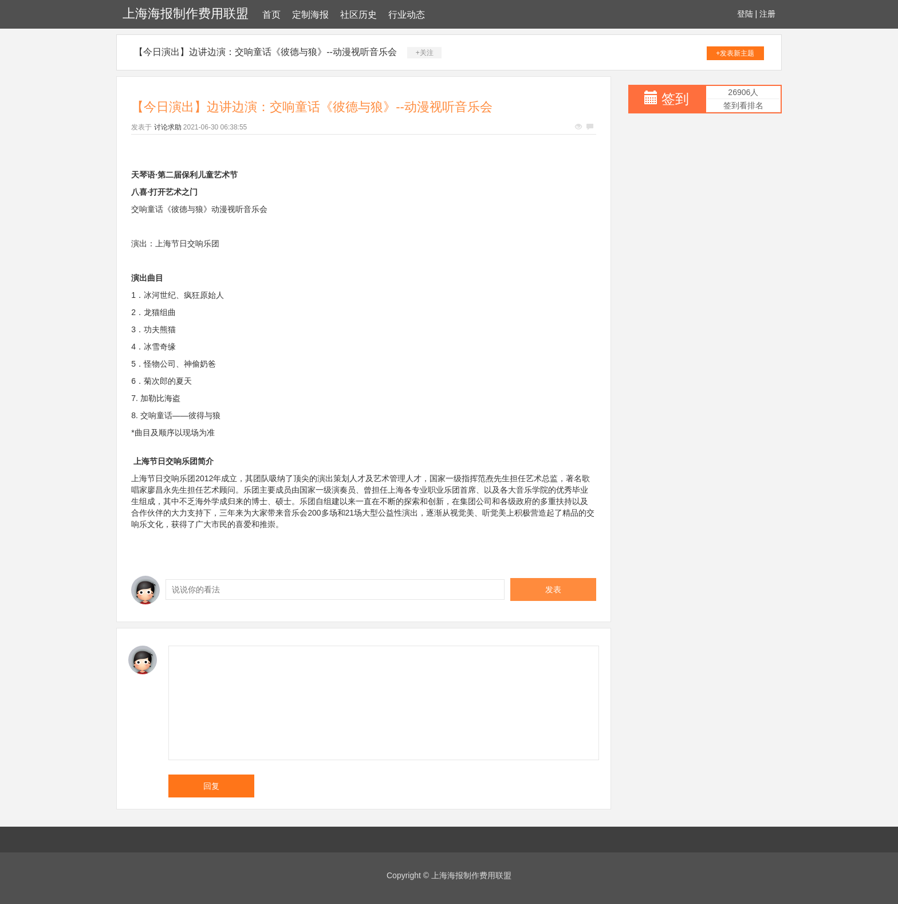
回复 (211, 786)
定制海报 (310, 14)
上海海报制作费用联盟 (186, 13)
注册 (767, 13)
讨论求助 (168, 127)
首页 (271, 14)
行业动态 (406, 14)
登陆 (745, 13)
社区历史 (358, 14)
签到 (675, 99)
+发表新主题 (735, 53)
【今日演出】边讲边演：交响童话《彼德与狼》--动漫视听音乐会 (265, 52)
